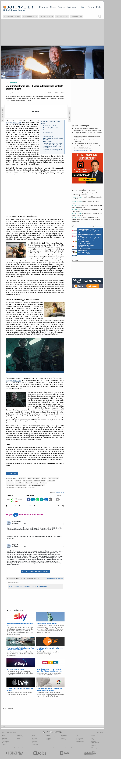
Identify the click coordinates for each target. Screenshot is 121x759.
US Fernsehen (33, 748)
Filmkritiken (27, 748)
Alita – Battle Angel (33, 478)
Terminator (43, 483)
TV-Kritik (63, 738)
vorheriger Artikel (13, 506)
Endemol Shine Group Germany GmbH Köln (85, 230)
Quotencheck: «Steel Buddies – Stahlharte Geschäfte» (86, 140)
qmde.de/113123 (60, 492)
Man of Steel (19, 483)
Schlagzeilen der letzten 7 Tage (83, 150)
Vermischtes (34, 738)
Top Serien (97, 748)
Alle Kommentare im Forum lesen (35, 571)
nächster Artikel (58, 506)
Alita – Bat (22, 478)
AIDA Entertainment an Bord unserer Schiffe (84, 241)
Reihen (18, 738)
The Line (31, 487)
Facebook (4, 742)
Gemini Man (51, 480)
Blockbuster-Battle (80, 741)
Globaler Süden (62, 16)
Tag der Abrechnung (32, 483)
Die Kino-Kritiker (79, 738)
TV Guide (53, 748)
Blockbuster (58, 748)
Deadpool (18, 480)
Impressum (93, 745)
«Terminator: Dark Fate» (13, 122)
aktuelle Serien (72, 748)
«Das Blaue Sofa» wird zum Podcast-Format (87, 146)
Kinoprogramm (79, 748)
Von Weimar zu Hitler (12, 16)
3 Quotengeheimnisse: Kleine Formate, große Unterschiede (87, 137)
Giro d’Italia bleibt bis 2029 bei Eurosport (86, 144)
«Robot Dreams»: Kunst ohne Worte (85, 202)
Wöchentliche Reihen (51, 737)
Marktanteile (49, 738)
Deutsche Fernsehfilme (89, 748)
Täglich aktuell (50, 740)
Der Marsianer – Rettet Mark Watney (34, 480)
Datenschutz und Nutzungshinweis (95, 742)
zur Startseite (34, 506)
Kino (83, 7)
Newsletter (4, 738)
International (35, 741)
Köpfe (33, 742)
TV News (39, 748)
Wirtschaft (34, 740)
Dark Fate (9, 480)
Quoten (61, 7)
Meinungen (72, 7)
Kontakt (92, 740)
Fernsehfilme (65, 748)
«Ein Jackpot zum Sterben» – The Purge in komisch (87, 210)
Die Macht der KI (46, 16)
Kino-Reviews (64, 740)
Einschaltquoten (46, 748)
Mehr (98, 7)
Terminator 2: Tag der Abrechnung (16, 485)
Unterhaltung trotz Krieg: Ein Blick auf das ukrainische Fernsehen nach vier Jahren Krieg (87, 129)
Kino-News (78, 737)
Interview (19, 740)
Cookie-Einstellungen (96, 744)
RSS (3, 737)
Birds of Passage (53, 478)
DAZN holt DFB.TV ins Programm (83, 148)
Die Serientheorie (30, 16)
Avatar (44, 478)
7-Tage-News (5, 741)
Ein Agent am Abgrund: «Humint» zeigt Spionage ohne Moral (88, 133)
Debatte (63, 737)
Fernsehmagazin (19, 748)
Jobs (92, 738)
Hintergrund (20, 737)
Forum (90, 7)
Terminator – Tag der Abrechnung (16, 487)
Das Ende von (76, 16)
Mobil (3, 740)
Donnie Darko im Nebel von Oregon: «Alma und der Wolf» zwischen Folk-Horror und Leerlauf (86, 219)
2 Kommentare (22, 93)
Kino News (6, 748)
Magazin (43, 7)
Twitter (4, 744)
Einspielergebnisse (80, 740)
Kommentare (12, 473)
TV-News (34, 737)
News (53, 7)
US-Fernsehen (35, 744)
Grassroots (10, 483)
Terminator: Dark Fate (36, 485)
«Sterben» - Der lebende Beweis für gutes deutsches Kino (87, 206)
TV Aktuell (12, 748)
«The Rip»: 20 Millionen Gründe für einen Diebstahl (87, 198)
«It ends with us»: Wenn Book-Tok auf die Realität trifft (87, 214)
